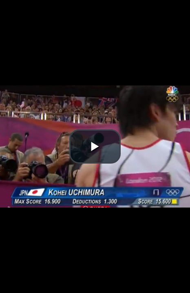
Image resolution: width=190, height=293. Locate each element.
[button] (95, 146)
